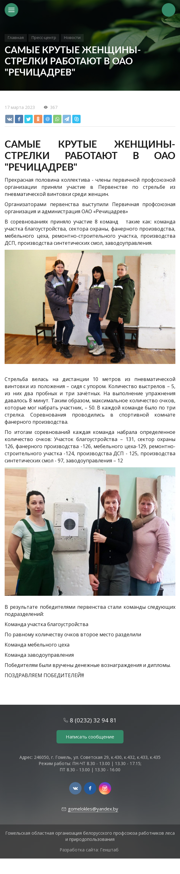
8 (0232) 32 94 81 (93, 720)
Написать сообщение (90, 736)
